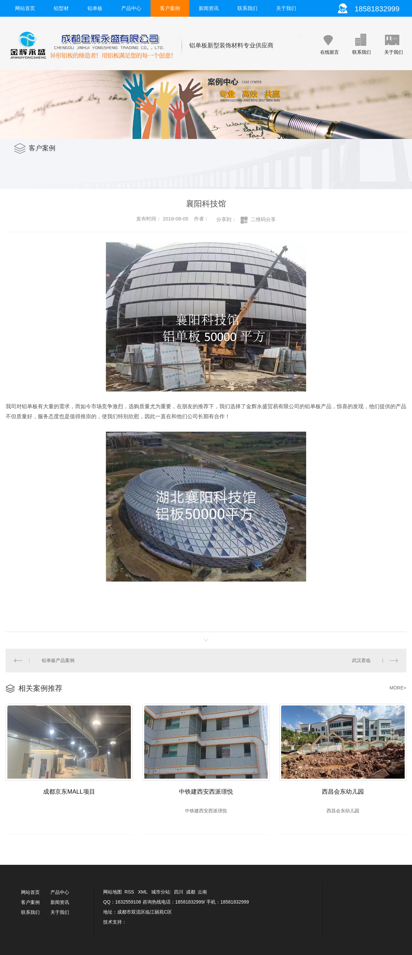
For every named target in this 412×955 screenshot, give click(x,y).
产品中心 (131, 8)
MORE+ (398, 687)
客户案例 (170, 8)
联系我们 (247, 8)
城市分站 (160, 892)
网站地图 (112, 892)
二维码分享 (263, 219)
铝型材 (61, 8)
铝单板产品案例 (58, 660)
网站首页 (25, 8)
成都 (190, 892)
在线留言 (329, 52)
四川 (178, 892)
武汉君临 (361, 660)
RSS (130, 892)
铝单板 (94, 8)
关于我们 (286, 8)
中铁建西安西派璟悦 (206, 791)
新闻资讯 (209, 8)
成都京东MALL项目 (69, 791)
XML (143, 892)
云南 (202, 892)
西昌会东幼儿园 (343, 791)
